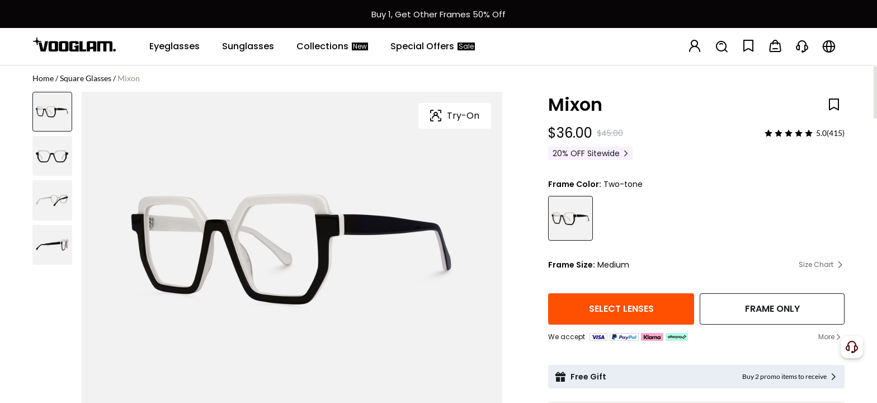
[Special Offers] (432, 46)
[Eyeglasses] (174, 46)
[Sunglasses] (248, 46)
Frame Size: (571, 264)
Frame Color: (574, 184)
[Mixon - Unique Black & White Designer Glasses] (570, 218)
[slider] (788, 133)
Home (43, 78)
